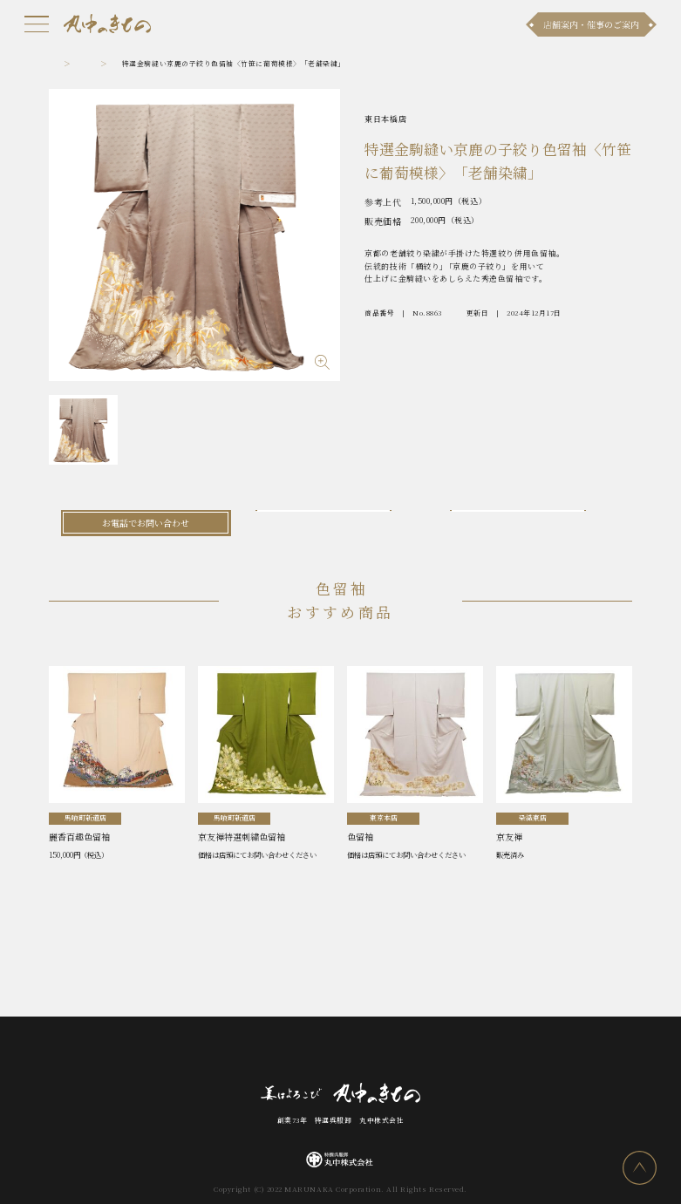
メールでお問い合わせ (340, 522)
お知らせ (147, 1052)
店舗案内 (275, 1052)
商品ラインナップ (211, 1052)
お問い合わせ (332, 1052)
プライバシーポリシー (508, 1052)
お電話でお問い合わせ (145, 522)
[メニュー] (36, 24)
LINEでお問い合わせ (535, 522)
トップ (60, 63)
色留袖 (118, 63)
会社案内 (388, 1052)
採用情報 (436, 1052)
